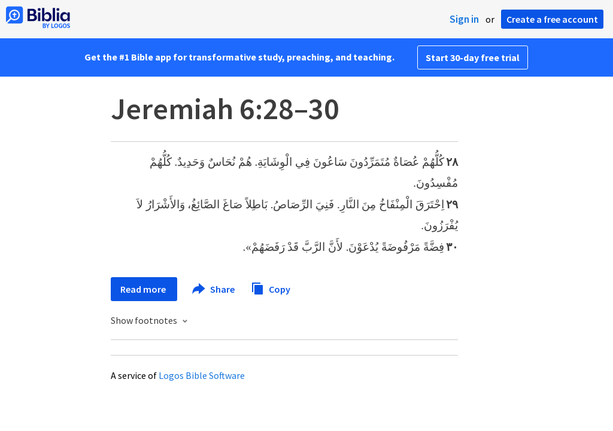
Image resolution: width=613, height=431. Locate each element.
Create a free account (552, 19)
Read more (144, 289)
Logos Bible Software (202, 375)
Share (214, 289)
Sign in (464, 19)
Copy (270, 287)
